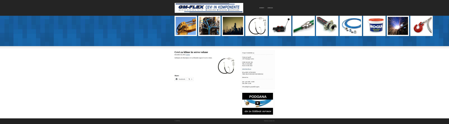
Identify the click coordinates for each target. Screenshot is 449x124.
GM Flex (209, 8)
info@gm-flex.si (246, 69)
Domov (261, 7)
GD (273, 120)
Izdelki (270, 7)
